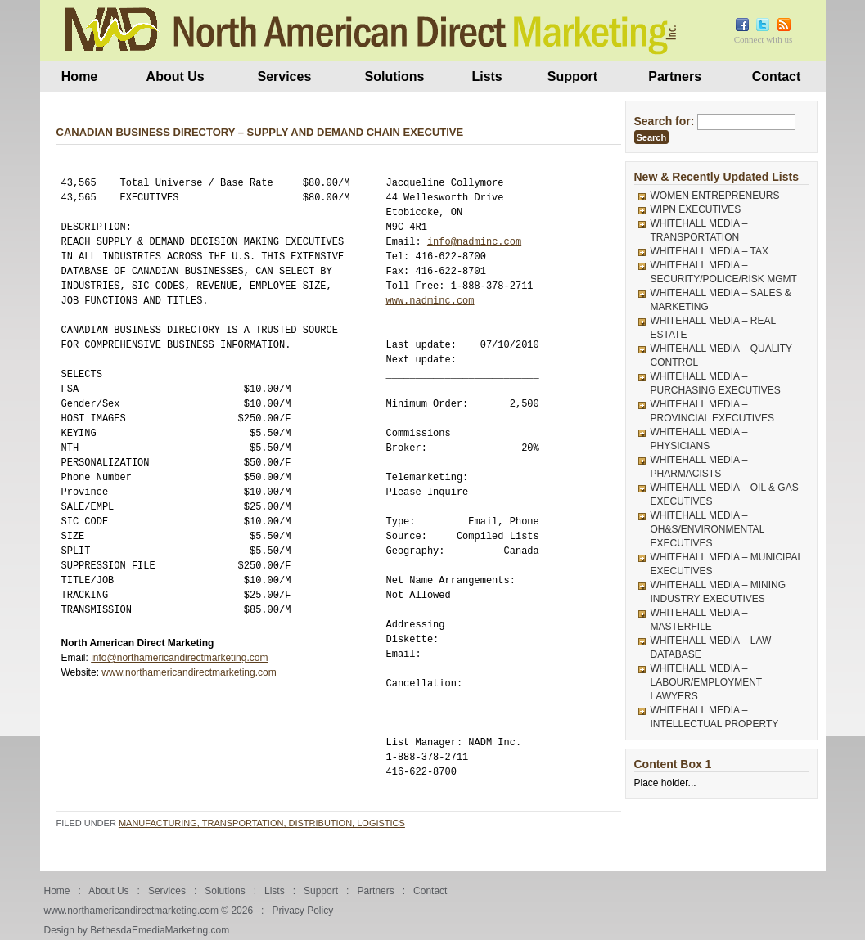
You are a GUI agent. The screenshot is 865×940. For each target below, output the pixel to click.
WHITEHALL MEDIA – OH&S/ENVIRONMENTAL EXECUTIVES (707, 529)
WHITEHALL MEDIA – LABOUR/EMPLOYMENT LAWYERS (706, 682)
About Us (175, 76)
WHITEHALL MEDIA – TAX (709, 251)
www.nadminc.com (430, 301)
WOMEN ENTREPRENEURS (715, 195)
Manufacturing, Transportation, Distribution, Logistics (262, 823)
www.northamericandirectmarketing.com (188, 672)
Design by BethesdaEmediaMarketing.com (137, 930)
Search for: (664, 121)
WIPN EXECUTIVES (696, 209)
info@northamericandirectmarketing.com (179, 657)
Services (284, 76)
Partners (674, 76)
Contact (776, 76)
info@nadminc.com (474, 242)
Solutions (395, 76)
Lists (486, 76)
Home (79, 76)
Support (572, 76)
